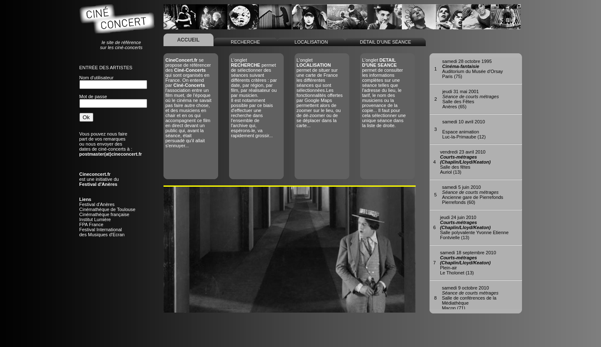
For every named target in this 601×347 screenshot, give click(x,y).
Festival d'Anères (97, 204)
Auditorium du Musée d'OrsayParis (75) (472, 69)
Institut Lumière (95, 219)
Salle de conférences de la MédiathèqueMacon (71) (470, 297)
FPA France (91, 224)
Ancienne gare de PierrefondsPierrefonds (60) (472, 195)
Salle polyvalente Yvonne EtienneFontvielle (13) (474, 227)
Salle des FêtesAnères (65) (470, 99)
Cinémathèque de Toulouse (107, 209)
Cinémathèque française (104, 214)
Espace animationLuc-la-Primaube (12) (463, 129)
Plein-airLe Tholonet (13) (468, 262)
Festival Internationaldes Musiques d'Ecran (102, 232)
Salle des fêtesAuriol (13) (465, 162)
